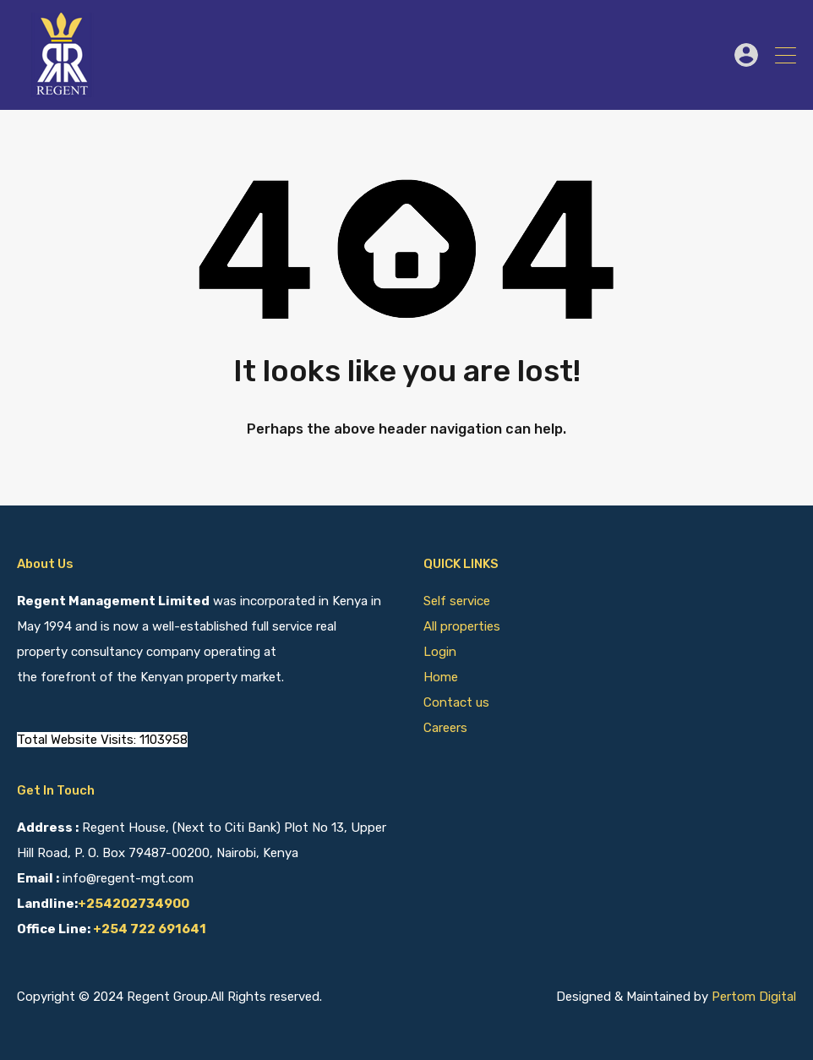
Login (439, 651)
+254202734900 (133, 903)
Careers (445, 727)
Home (440, 677)
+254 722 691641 (149, 929)
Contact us (456, 702)
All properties (461, 626)
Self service (458, 601)
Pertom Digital (754, 996)
